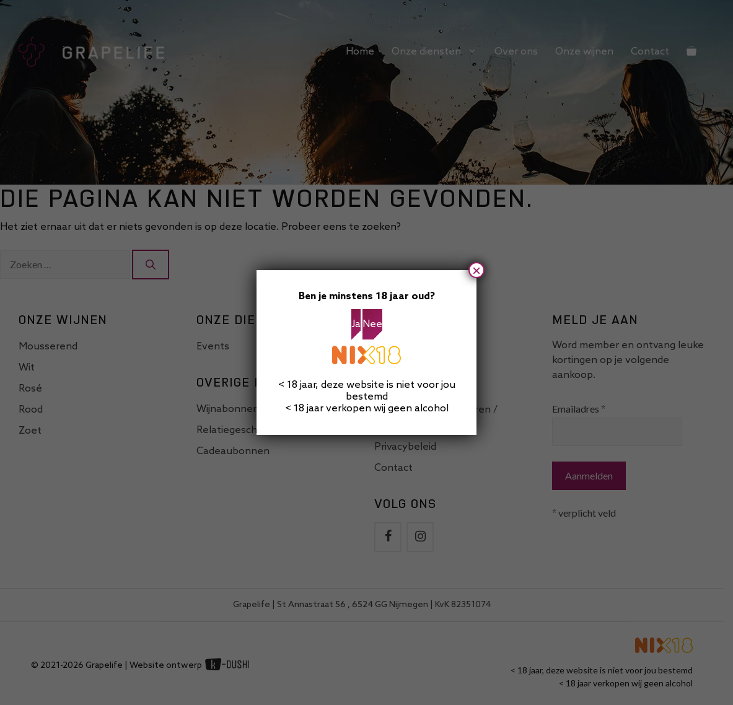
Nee (372, 324)
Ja (356, 324)
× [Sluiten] (476, 270)
